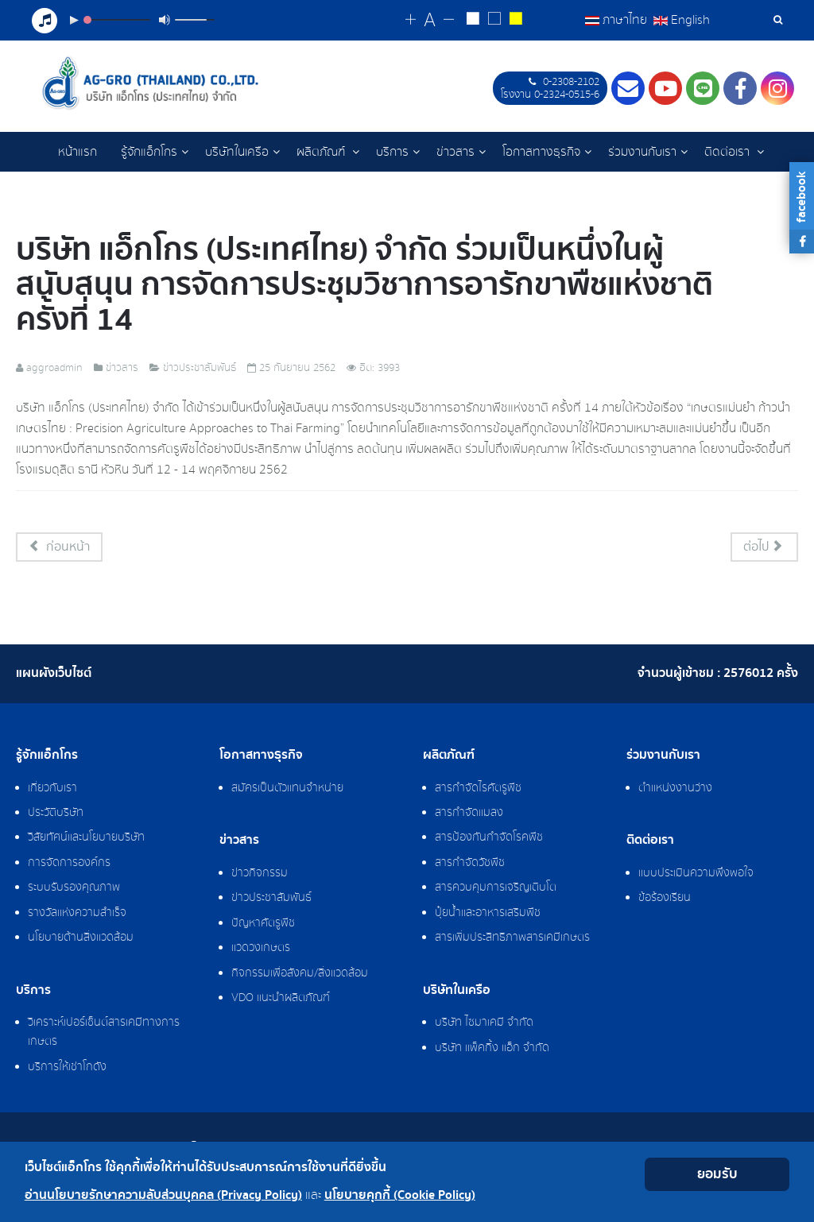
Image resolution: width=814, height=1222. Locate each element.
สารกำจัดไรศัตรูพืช (478, 791)
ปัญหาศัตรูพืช (263, 926)
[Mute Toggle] (164, 20)
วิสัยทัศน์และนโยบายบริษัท (86, 840)
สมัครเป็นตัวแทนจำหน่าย (287, 791)
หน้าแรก (77, 151)
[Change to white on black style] (473, 21)
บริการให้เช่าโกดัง (67, 1069)
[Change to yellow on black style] (516, 21)
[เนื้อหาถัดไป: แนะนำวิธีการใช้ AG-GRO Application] (765, 549)
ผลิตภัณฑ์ (322, 151)
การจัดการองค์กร (69, 865)
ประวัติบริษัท (55, 815)
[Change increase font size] (411, 20)
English (681, 20)
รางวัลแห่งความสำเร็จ (77, 915)
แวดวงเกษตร (260, 950)
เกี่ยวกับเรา (52, 791)
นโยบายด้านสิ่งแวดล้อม (81, 940)
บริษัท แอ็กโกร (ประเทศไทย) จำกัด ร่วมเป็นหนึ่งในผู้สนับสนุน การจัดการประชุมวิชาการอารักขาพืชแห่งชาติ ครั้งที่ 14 (364, 286)
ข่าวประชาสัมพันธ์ (271, 900)
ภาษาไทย (617, 20)
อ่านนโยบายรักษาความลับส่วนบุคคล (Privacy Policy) (163, 1195)
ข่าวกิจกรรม (259, 876)
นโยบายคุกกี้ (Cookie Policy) (399, 1195)
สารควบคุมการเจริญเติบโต (495, 890)
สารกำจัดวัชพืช (470, 865)
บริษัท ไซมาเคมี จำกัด (484, 1025)
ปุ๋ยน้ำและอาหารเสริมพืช (488, 915)
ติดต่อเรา (728, 151)
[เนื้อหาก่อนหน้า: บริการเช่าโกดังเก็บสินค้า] (59, 549)
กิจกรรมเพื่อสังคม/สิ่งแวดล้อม (299, 976)
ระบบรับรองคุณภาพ (74, 890)
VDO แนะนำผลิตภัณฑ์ (280, 1000)
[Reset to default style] (495, 21)
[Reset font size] (430, 21)
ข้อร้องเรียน (664, 900)
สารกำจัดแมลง (469, 815)
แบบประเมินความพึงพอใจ (696, 876)
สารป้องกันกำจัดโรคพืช (489, 840)
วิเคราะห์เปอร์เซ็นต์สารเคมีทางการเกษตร (104, 1034)
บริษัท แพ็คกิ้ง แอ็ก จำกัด (492, 1050)
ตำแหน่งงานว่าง (675, 791)
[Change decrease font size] (449, 20)
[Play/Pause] (74, 20)
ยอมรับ (717, 1174)
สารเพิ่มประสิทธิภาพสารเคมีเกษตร (512, 940)
